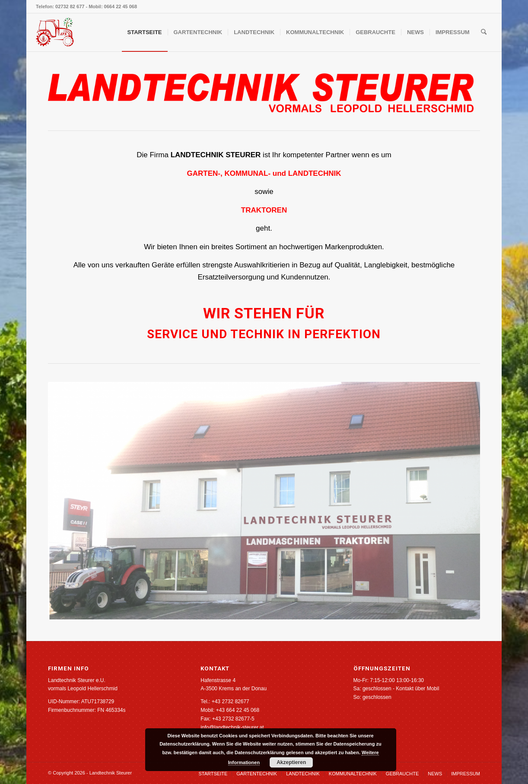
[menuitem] (145, 32)
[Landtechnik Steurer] (55, 32)
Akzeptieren (291, 762)
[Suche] (483, 32)
